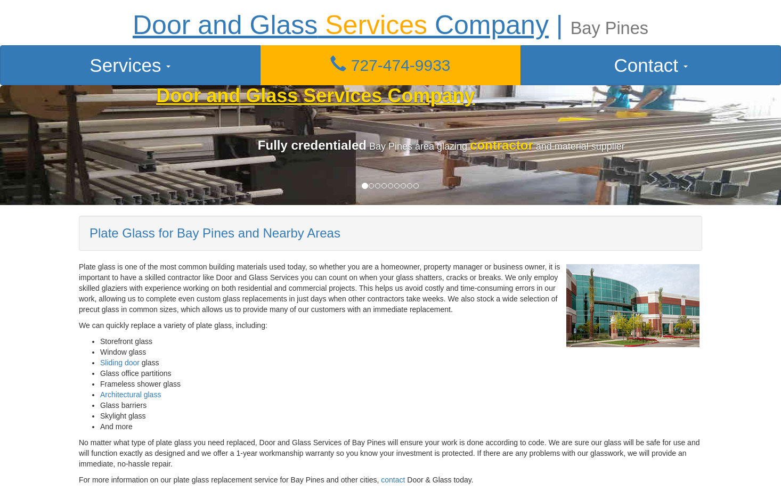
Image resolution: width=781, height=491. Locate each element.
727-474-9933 (390, 65)
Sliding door (120, 362)
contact (393, 480)
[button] (391, 65)
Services (130, 65)
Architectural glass (130, 394)
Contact (650, 65)
